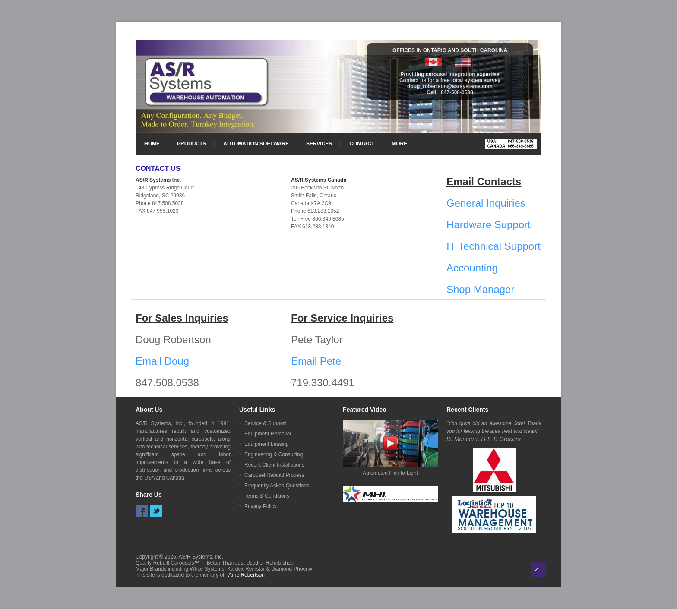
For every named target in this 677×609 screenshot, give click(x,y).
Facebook (142, 511)
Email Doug (162, 361)
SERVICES (319, 144)
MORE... (401, 144)
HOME (152, 144)
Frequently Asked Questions (276, 486)
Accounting (472, 268)
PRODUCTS (191, 144)
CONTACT (361, 144)
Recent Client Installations (274, 465)
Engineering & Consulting (273, 454)
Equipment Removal (267, 434)
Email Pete (316, 361)
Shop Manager (480, 289)
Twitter (156, 511)
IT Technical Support (493, 246)
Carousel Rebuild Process (274, 475)
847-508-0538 (457, 92)
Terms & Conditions (266, 496)
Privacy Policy (260, 506)
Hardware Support (488, 224)
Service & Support (265, 423)
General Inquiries (485, 203)
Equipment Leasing (266, 444)
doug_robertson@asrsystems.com (450, 86)
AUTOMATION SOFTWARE (256, 144)
